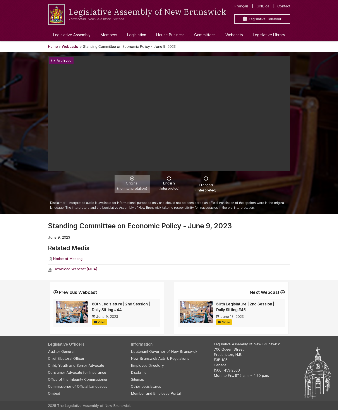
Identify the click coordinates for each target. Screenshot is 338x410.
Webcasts (234, 35)
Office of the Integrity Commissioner (78, 379)
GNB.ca (263, 6)
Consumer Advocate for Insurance (77, 372)
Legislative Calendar (262, 19)
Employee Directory (147, 365)
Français (241, 6)
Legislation (136, 35)
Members (108, 35)
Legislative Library (269, 35)
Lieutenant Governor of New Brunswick (164, 351)
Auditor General (61, 351)
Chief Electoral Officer (66, 358)
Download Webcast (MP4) (75, 269)
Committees (205, 35)
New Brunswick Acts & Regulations (160, 358)
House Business (170, 35)
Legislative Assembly (72, 35)
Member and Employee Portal (156, 393)
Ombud (54, 393)
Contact (283, 6)
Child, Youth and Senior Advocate (76, 365)
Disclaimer (139, 372)
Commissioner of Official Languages (77, 386)
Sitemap (137, 379)
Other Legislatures (146, 386)
